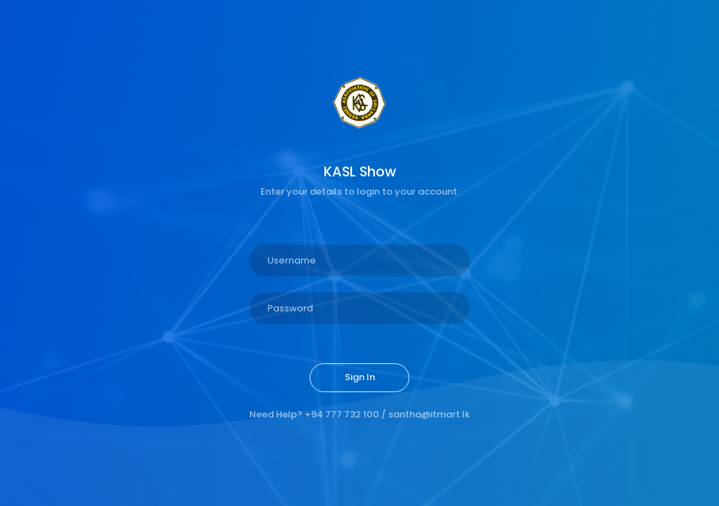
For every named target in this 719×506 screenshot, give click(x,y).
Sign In (360, 377)
